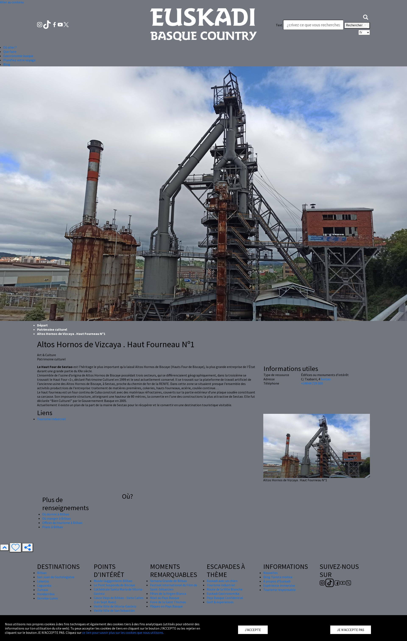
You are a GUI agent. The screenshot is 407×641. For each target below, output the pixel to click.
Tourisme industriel (221, 585)
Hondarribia (45, 594)
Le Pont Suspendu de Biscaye (114, 585)
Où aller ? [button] (10, 47)
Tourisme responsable (279, 590)
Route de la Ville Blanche (225, 589)
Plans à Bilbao (52, 527)
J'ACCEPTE (253, 630)
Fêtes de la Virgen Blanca (168, 593)
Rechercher (357, 25)
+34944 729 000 (312, 383)
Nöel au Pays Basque (164, 598)
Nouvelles (270, 573)
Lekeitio (43, 581)
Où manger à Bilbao (56, 518)
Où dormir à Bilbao (55, 514)
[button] (365, 16)
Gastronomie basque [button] (18, 56)
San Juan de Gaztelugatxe (55, 577)
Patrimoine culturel (52, 329)
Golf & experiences (220, 602)
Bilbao (42, 573)
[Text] (313, 25)
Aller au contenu (12, 2)
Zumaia (42, 590)
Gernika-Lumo (47, 598)
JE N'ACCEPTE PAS (350, 630)
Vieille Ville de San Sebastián (114, 610)
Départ (42, 325)
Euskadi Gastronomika (223, 593)
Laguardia (44, 585)
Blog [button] (6, 64)
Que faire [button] (9, 51)
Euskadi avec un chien (222, 581)
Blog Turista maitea (277, 577)
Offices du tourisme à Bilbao (62, 523)
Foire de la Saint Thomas (168, 602)
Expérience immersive (279, 585)
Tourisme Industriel (51, 419)
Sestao (326, 379)
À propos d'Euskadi (276, 581)
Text (279, 25)
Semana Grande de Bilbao (168, 581)
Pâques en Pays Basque (166, 606)
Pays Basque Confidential (225, 598)
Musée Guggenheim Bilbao (113, 581)
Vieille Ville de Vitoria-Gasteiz (115, 606)
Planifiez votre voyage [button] (19, 60)
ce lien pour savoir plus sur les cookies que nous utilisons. (123, 632)
